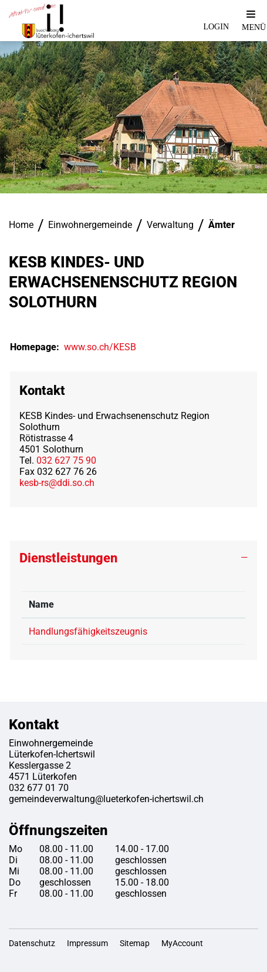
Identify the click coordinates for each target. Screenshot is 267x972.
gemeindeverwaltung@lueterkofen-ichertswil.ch (106, 799)
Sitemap (135, 943)
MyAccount (182, 943)
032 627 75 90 (66, 460)
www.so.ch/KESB (106, 347)
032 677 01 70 (39, 787)
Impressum (87, 943)
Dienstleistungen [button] (68, 558)
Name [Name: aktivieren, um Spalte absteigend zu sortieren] (41, 604)
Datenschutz (32, 943)
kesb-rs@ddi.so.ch (56, 482)
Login (216, 26)
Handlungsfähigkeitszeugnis (88, 631)
